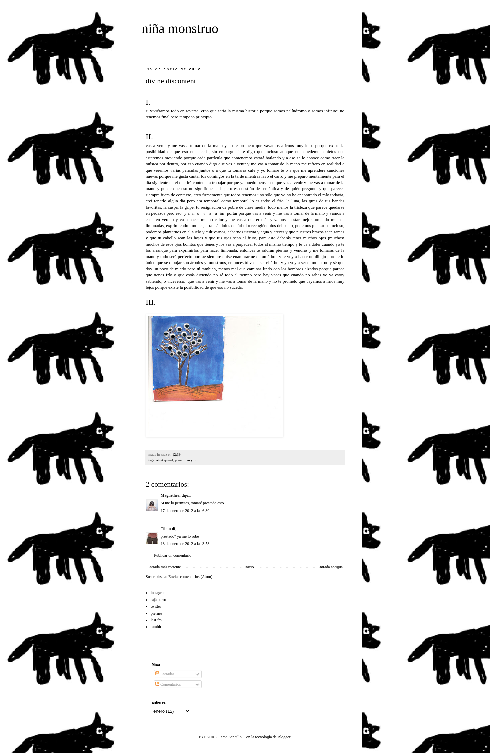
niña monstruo (180, 28)
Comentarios (168, 684)
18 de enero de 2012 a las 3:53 (185, 543)
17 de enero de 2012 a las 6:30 (185, 510)
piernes (156, 613)
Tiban (166, 528)
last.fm (156, 620)
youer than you (185, 460)
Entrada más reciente (164, 567)
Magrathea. (171, 495)
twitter (156, 606)
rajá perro (158, 599)
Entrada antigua (330, 567)
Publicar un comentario (172, 555)
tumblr (156, 626)
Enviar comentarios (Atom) (190, 576)
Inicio (249, 567)
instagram (158, 592)
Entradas (164, 674)
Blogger (284, 737)
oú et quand (164, 460)
